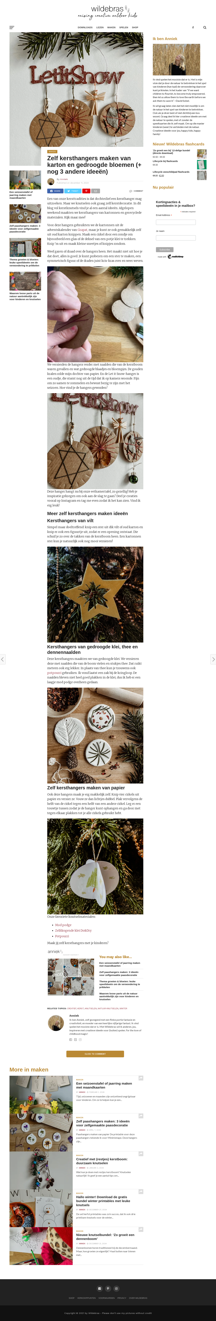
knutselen (91, 1008)
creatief (71, 1008)
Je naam (160, 231)
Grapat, (83, 230)
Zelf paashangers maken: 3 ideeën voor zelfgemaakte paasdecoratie (24, 228)
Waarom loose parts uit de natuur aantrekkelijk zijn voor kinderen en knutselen (25, 296)
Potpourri (62, 936)
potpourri (54, 673)
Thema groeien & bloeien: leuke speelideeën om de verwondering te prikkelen (24, 262)
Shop (135, 27)
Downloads (85, 27)
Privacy (122, 1298)
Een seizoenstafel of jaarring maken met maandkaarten (21, 195)
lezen (100, 27)
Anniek (64, 179)
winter (123, 1008)
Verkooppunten (86, 1298)
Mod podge (63, 925)
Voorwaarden (106, 1298)
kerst (80, 1008)
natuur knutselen (108, 1008)
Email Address (164, 215)
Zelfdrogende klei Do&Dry (73, 930)
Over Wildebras (138, 1298)
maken (111, 27)
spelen (123, 27)
